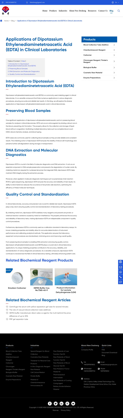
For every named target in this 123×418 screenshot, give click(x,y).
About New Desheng (77, 11)
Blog (111, 11)
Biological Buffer (90, 67)
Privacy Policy (65, 410)
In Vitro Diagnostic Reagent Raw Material (40, 368)
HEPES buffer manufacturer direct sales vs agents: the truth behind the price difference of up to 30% (40, 314)
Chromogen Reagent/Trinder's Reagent (95, 61)
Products (53, 11)
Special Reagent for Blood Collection (40, 352)
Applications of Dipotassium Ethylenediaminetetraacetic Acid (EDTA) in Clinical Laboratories (49, 21)
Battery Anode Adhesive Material (61, 387)
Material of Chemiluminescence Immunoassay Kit (38, 382)
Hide (23, 61)
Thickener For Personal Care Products (40, 362)
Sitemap (56, 410)
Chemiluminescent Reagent (94, 50)
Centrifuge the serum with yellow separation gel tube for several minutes (38, 307)
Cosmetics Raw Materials (39, 357)
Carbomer (87, 55)
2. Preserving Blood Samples (18, 69)
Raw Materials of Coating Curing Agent (62, 382)
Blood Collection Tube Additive (95, 45)
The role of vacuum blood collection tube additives (30, 310)
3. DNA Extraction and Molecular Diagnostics (24, 71)
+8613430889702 (10, 2)
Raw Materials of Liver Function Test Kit (61, 352)
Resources (92, 11)
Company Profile (87, 350)
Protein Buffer (35, 376)
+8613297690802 (89, 364)
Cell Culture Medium (38, 372)
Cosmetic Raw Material (92, 73)
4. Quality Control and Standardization (21, 74)
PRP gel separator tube (18, 319)
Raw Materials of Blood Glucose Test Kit (61, 364)
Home (44, 11)
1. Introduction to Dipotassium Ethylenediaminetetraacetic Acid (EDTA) (22, 65)
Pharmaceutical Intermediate (59, 376)
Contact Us (103, 11)
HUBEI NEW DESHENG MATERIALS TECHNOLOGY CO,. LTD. (59, 407)
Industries (63, 11)
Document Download (109, 352)
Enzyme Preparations (91, 78)
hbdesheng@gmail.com (37, 2)
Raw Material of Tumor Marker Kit (61, 370)
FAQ (103, 350)
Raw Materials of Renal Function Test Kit (61, 358)
